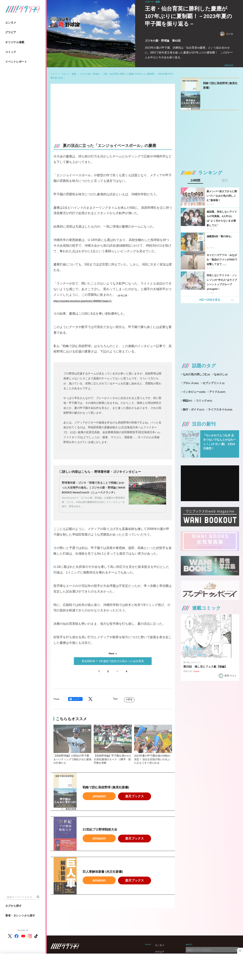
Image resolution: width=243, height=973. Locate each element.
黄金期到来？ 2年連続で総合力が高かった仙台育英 (113, 661)
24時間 (195, 180)
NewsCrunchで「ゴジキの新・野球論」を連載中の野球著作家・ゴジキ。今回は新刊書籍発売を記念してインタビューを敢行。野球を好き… (93, 502)
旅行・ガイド (193, 409)
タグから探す (13, 905)
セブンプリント (213, 383)
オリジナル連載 (14, 42)
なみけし (220, 374)
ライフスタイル (220, 409)
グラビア (10, 32)
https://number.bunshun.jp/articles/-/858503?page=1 (82, 301)
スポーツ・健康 (68, 74)
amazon (99, 796)
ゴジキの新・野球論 (89, 74)
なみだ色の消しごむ (196, 374)
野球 (130, 699)
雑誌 (187, 400)
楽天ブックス (134, 796)
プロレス (191, 383)
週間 (224, 180)
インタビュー (194, 391)
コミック (10, 51)
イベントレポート (16, 61)
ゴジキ (226, 33)
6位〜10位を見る (209, 299)
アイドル (217, 391)
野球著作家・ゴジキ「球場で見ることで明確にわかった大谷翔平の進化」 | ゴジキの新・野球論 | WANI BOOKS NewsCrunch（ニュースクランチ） (93, 487)
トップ (54, 74)
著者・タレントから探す (20, 915)
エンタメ (10, 22)
